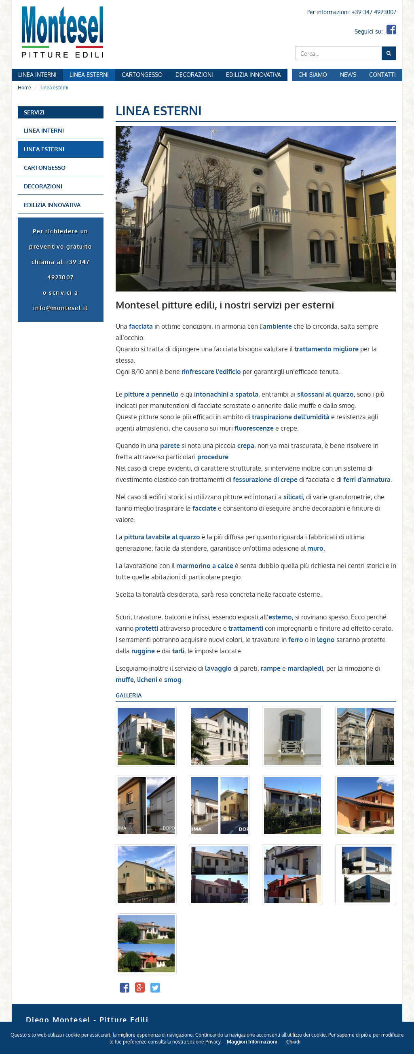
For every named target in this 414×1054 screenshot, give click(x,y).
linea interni (44, 130)
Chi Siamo (312, 74)
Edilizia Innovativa (253, 74)
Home (24, 87)
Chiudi (293, 1042)
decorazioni (43, 186)
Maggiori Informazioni (252, 1042)
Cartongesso (142, 74)
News (348, 74)
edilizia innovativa (52, 204)
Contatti (382, 74)
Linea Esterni (89, 74)
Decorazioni (194, 74)
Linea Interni (37, 74)
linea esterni (44, 149)
